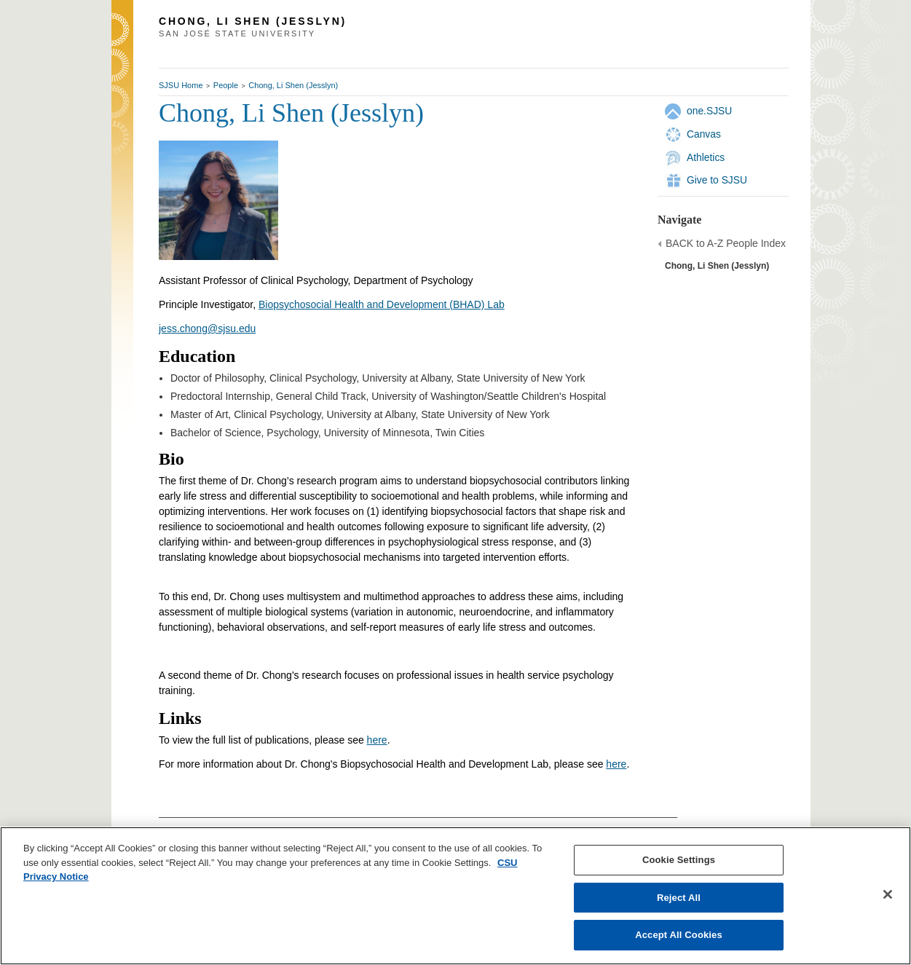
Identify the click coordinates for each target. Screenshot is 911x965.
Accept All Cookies (678, 934)
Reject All (679, 897)
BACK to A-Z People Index (726, 243)
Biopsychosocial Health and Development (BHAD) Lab (382, 304)
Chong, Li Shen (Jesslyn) (293, 85)
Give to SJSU (717, 180)
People (225, 85)
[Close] (888, 894)
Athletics (706, 157)
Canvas (704, 134)
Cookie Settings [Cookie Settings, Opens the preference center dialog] (678, 859)
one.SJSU (709, 111)
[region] (455, 896)
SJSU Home (181, 85)
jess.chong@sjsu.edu (207, 328)
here (377, 740)
